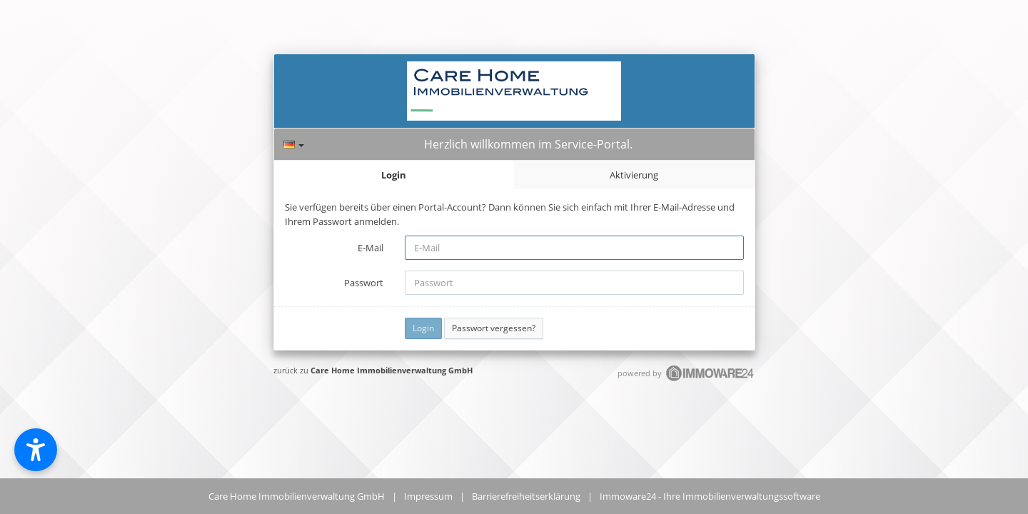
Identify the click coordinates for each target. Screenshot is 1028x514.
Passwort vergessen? (493, 328)
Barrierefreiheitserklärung (526, 496)
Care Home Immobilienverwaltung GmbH (392, 370)
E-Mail (370, 247)
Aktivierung (634, 174)
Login (393, 174)
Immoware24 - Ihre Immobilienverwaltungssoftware (710, 496)
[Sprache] (293, 144)
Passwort (363, 282)
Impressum (428, 496)
